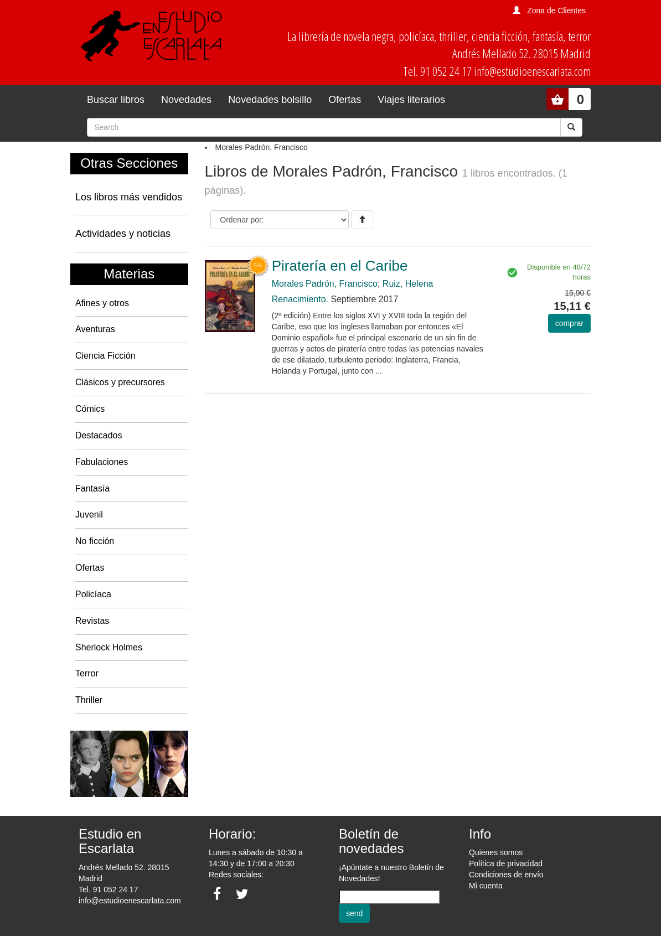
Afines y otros (102, 303)
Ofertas (344, 99)
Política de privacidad (506, 863)
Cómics (90, 408)
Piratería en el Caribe (340, 265)
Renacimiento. (300, 299)
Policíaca (93, 594)
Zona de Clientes (556, 10)
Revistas (92, 620)
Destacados (98, 435)
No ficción (94, 541)
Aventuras (95, 329)
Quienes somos (496, 852)
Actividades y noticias (123, 233)
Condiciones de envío (506, 874)
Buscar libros (115, 99)
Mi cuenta (486, 885)
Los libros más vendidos (128, 197)
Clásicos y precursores (120, 382)
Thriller (88, 700)
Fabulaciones (101, 462)
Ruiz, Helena (408, 283)
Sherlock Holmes (108, 647)
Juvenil (89, 514)
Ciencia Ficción (105, 355)
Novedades (186, 99)
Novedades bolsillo (270, 99)
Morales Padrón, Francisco (325, 283)
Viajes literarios (411, 99)
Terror (87, 673)
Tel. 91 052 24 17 (108, 889)
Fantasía (92, 488)
